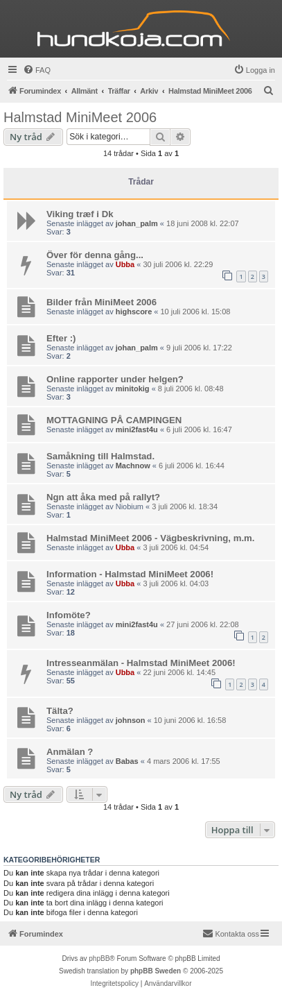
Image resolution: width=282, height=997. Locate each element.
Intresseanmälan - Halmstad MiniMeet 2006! (141, 663)
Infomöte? (68, 615)
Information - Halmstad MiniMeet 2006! (129, 574)
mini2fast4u (137, 429)
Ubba (125, 264)
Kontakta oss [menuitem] (230, 933)
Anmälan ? (69, 752)
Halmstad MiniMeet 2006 (80, 117)
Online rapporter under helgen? (115, 379)
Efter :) (61, 338)
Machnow (133, 465)
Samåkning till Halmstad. (100, 456)
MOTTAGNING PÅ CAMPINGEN (114, 420)
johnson (131, 720)
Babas (127, 761)
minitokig (133, 388)
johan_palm (137, 223)
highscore (134, 311)
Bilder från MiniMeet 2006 (101, 302)
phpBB (99, 958)
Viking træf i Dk (80, 214)
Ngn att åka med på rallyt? (103, 497)
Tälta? (59, 711)
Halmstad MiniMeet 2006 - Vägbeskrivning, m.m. (150, 538)
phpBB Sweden (155, 971)
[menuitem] (37, 70)
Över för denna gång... (94, 255)
